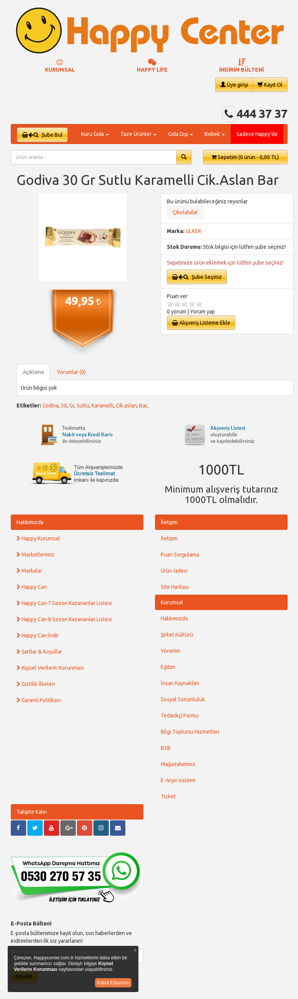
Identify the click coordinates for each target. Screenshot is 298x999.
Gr (71, 405)
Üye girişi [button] (234, 84)
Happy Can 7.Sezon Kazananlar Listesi (64, 603)
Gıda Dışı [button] (180, 134)
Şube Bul (42, 135)
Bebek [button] (215, 134)
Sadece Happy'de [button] (257, 134)
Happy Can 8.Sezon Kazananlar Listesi (64, 619)
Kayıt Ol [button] (270, 84)
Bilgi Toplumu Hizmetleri (190, 732)
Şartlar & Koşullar (39, 652)
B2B (166, 748)
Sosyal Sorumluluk (183, 699)
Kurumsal (172, 602)
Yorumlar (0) (71, 372)
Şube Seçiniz (197, 277)
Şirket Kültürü (177, 635)
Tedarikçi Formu (179, 715)
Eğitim (168, 667)
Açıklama (33, 372)
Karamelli (102, 405)
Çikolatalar (185, 212)
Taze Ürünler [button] (138, 134)
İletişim (169, 522)
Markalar (29, 571)
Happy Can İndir (38, 635)
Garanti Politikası (39, 700)
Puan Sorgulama (180, 554)
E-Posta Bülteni (31, 923)
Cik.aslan (126, 405)
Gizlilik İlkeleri (36, 684)
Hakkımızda (30, 522)
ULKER (193, 231)
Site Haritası (175, 587)
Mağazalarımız (178, 764)
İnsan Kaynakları (180, 683)
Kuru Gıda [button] (95, 134)
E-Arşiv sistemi (178, 780)
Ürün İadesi (174, 571)
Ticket (168, 796)
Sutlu (83, 405)
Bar (143, 405)
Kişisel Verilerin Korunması (50, 668)
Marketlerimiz (36, 554)
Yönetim (170, 651)
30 (64, 405)
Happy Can (32, 587)
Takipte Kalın (32, 812)
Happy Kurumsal (38, 538)
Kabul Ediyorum (113, 983)
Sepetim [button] (245, 157)
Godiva (50, 405)
